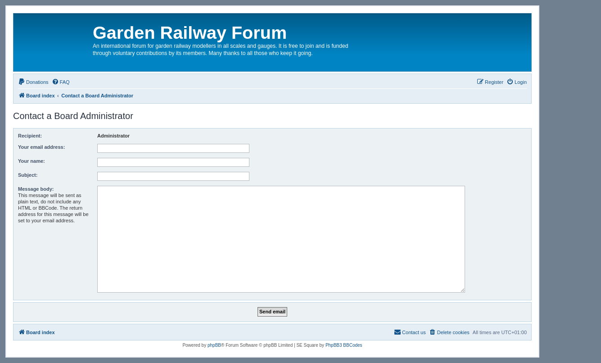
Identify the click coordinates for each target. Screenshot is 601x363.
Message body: (36, 189)
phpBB (214, 345)
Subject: (27, 175)
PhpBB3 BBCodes (343, 345)
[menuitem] (33, 82)
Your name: (31, 161)
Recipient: (30, 135)
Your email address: (41, 147)
